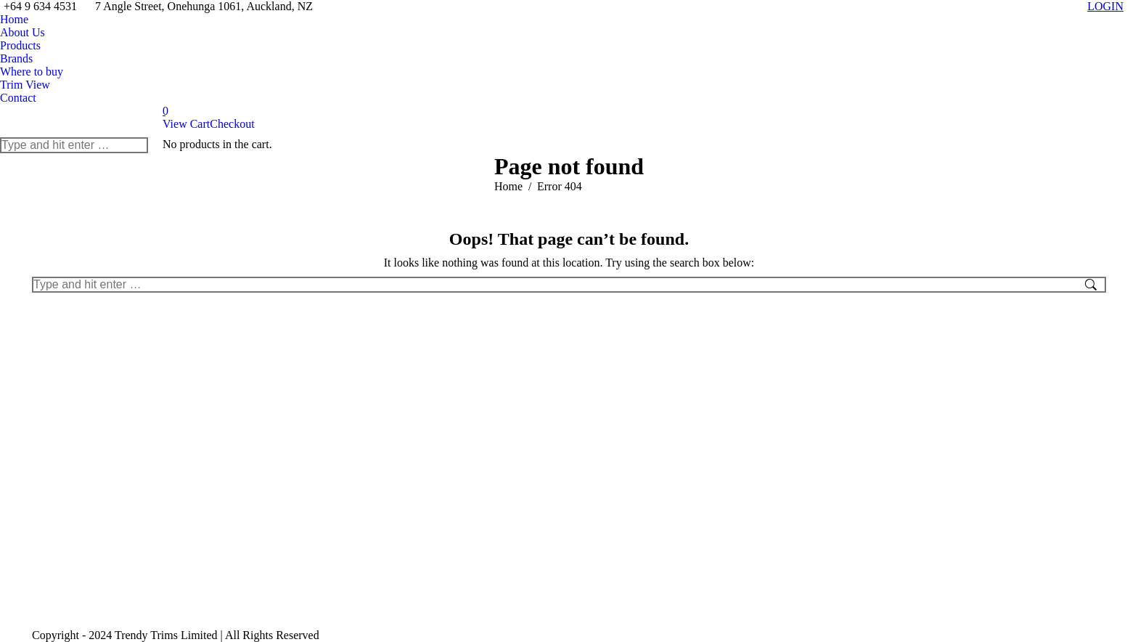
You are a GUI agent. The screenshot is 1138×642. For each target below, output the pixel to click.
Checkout (232, 124)
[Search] (74, 145)
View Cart (186, 124)
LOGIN (1105, 6)
